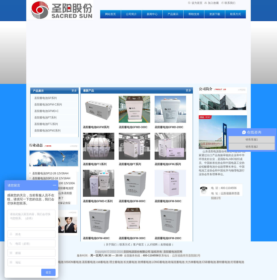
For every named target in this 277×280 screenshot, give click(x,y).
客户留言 (138, 244)
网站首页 (110, 14)
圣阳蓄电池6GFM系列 (96, 127)
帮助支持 (193, 14)
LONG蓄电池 (160, 262)
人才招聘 (152, 244)
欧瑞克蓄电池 (176, 262)
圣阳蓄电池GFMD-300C (133, 127)
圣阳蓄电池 (88, 262)
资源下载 (214, 14)
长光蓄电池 (130, 262)
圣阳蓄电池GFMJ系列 (47, 130)
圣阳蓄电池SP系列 (45, 98)
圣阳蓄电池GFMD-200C (169, 127)
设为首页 (195, 2)
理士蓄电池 (116, 262)
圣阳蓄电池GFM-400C (96, 238)
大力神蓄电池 (193, 262)
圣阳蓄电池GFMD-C (46, 111)
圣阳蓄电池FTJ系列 (46, 124)
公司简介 (131, 14)
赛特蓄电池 (223, 262)
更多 (74, 90)
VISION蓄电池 (72, 262)
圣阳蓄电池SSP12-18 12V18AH (51, 178)
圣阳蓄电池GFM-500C (168, 201)
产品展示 (173, 14)
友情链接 (165, 244)
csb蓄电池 (102, 262)
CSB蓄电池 (209, 262)
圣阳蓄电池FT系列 (45, 117)
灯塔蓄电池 (237, 262)
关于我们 (111, 244)
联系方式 (235, 14)
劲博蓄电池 (144, 262)
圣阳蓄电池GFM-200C (168, 238)
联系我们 (228, 2)
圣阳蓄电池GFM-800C (132, 201)
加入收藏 (211, 2)
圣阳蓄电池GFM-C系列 (48, 104)
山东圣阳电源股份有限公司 (219, 151)
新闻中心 (152, 14)
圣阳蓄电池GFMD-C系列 (98, 201)
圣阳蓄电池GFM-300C (132, 238)
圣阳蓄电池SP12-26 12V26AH (50, 173)
